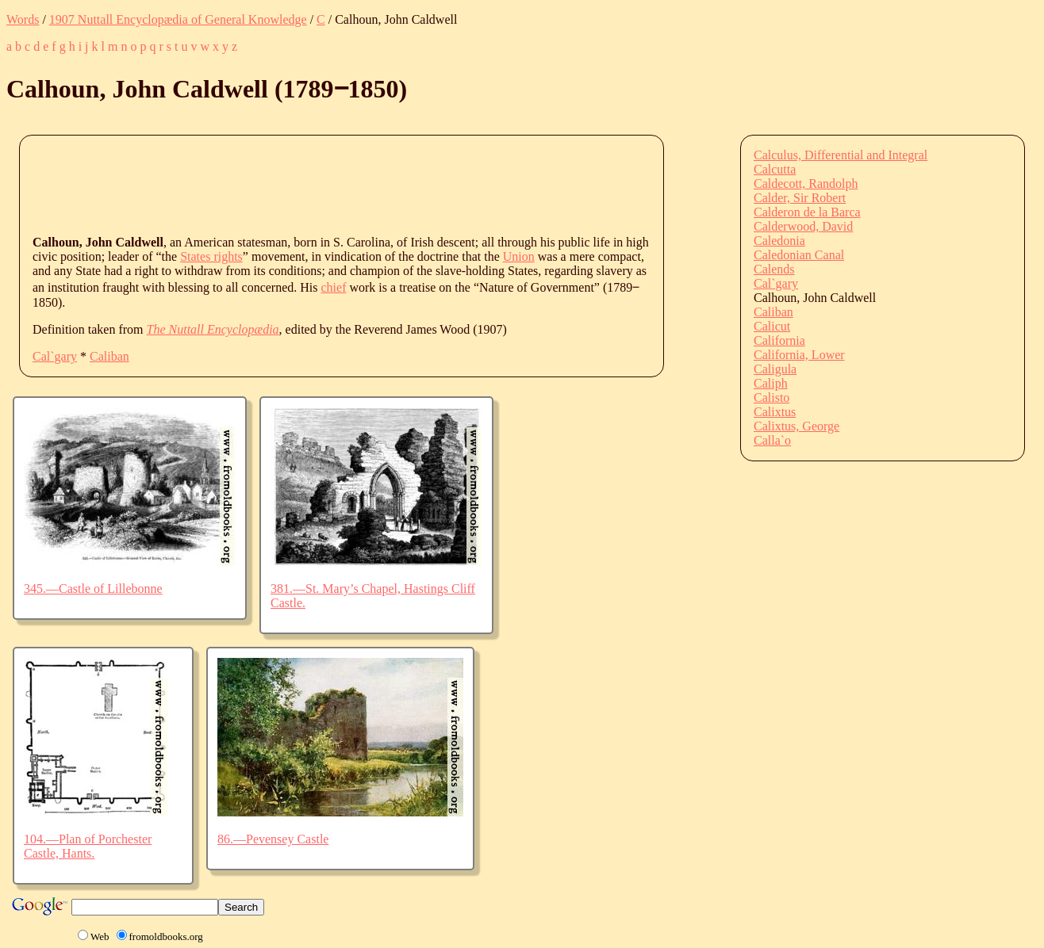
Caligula (775, 369)
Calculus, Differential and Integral (840, 155)
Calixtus (775, 412)
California (779, 340)
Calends (774, 269)
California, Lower (799, 354)
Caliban (109, 356)
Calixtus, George (796, 426)
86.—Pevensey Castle (272, 839)
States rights (211, 256)
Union (519, 256)
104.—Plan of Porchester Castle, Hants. (88, 846)
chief (334, 287)
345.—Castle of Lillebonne (93, 588)
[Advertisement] (321, 184)
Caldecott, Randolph (806, 183)
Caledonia (779, 240)
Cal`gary (55, 356)
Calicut (772, 326)
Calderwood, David (803, 226)
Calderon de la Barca (807, 212)
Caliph (771, 383)
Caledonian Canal (799, 255)
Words (22, 19)
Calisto (771, 397)
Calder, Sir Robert (800, 198)
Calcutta (775, 169)
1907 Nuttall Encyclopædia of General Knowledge (178, 19)
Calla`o (772, 440)
